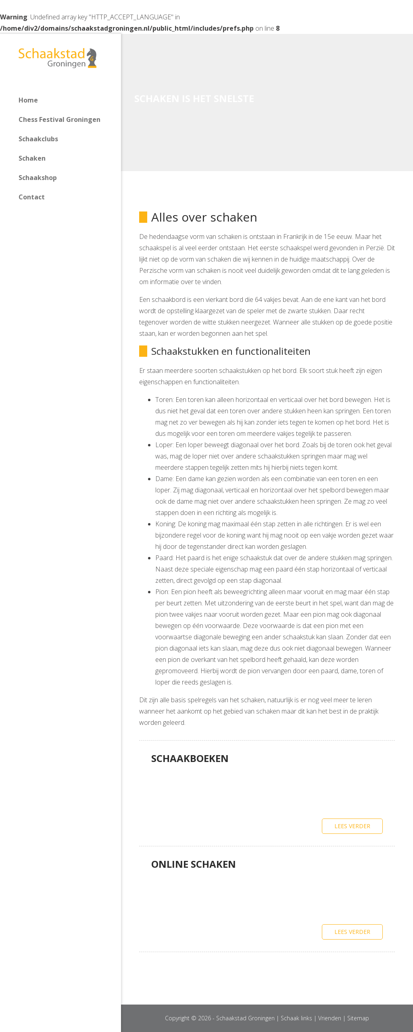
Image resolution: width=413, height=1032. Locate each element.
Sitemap (358, 1018)
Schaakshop (38, 177)
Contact (32, 197)
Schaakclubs (38, 138)
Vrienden (329, 1018)
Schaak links (296, 1018)
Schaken (32, 158)
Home (28, 100)
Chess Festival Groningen (59, 119)
